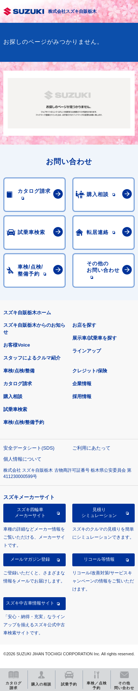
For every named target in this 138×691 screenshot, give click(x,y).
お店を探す (84, 325)
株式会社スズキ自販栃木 (72, 11)
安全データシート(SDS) (28, 448)
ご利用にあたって (91, 448)
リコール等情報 (99, 559)
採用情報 (81, 396)
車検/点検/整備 (18, 370)
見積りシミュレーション (99, 512)
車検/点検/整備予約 (23, 422)
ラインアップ (86, 351)
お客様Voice (16, 345)
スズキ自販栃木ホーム (27, 312)
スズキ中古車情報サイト (30, 603)
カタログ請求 (17, 383)
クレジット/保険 (89, 370)
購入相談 (12, 396)
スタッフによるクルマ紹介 (32, 358)
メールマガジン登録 (30, 559)
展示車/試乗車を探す (94, 338)
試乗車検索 (15, 409)
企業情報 (81, 383)
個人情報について (22, 459)
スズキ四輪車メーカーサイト (30, 512)
